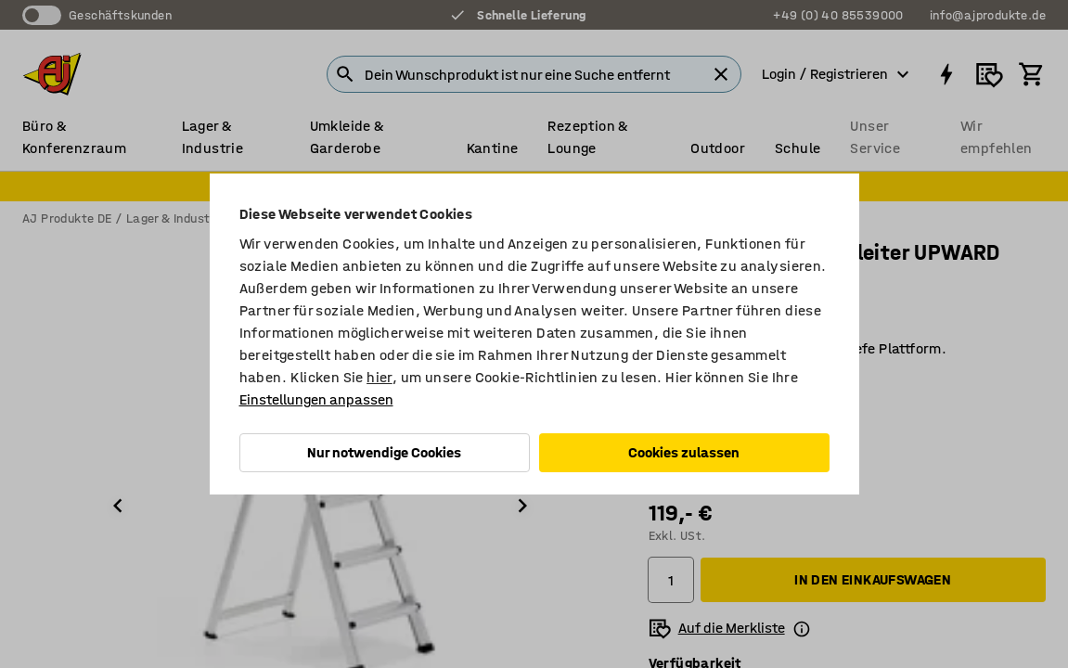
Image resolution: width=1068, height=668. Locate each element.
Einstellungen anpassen (316, 399)
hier (379, 377)
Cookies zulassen (684, 452)
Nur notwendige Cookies (384, 452)
